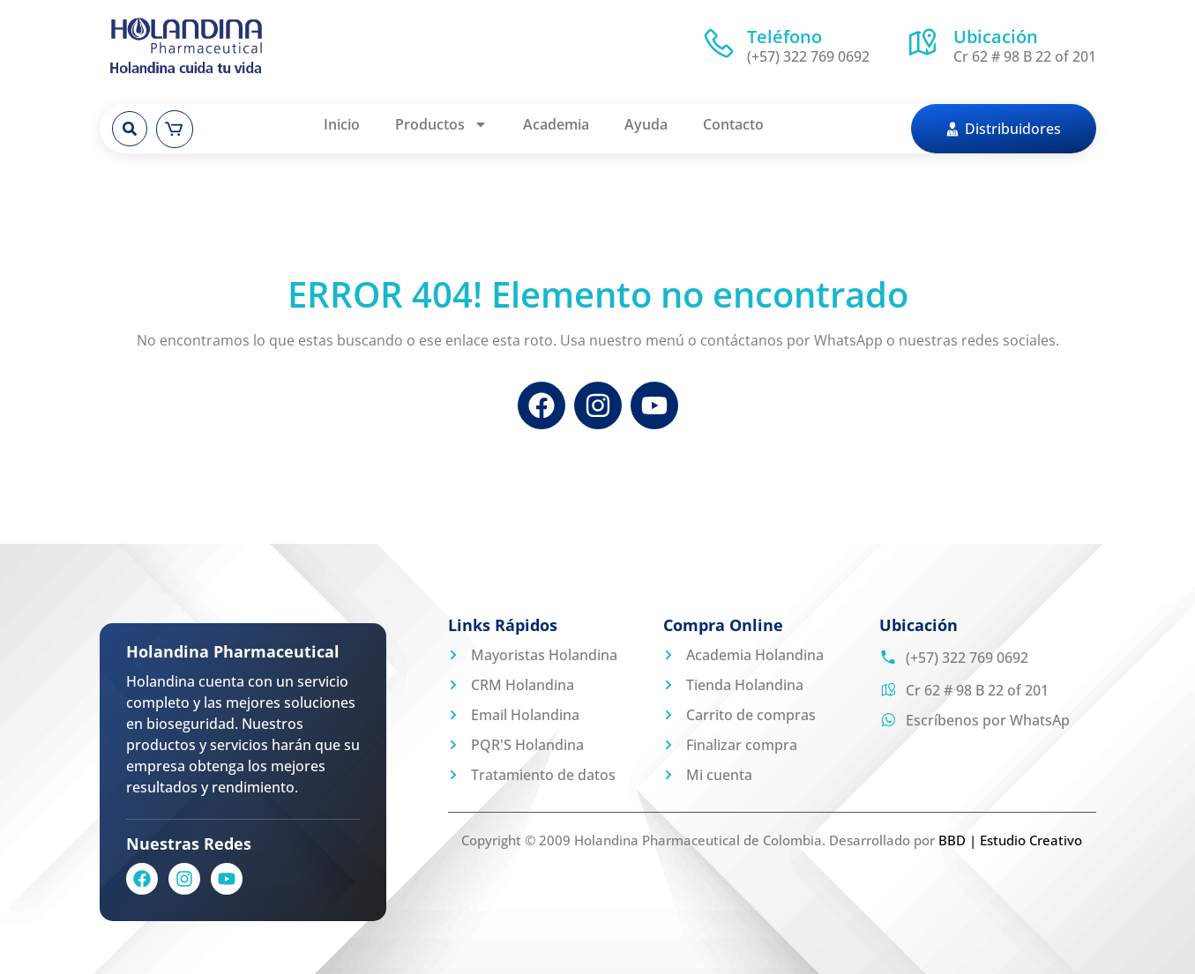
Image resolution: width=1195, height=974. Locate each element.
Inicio (342, 124)
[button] (129, 128)
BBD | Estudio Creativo (1010, 840)
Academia (556, 124)
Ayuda (646, 124)
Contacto (733, 124)
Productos (441, 124)
